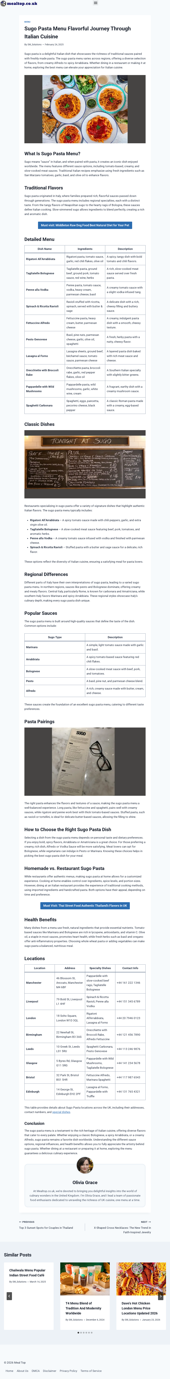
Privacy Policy (68, 1371)
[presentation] (85, 1278)
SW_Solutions (35, 44)
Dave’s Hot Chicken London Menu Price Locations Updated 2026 (140, 1308)
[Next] (160, 1296)
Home (9, 1371)
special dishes (61, 1112)
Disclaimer (49, 1371)
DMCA (36, 1371)
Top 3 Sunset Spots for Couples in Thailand (50, 1224)
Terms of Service (91, 1371)
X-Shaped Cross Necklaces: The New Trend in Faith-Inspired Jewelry (119, 1227)
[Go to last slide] (9, 1296)
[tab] (78, 1333)
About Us (22, 1371)
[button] (95, 2)
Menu (27, 22)
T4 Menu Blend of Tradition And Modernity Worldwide (83, 1308)
